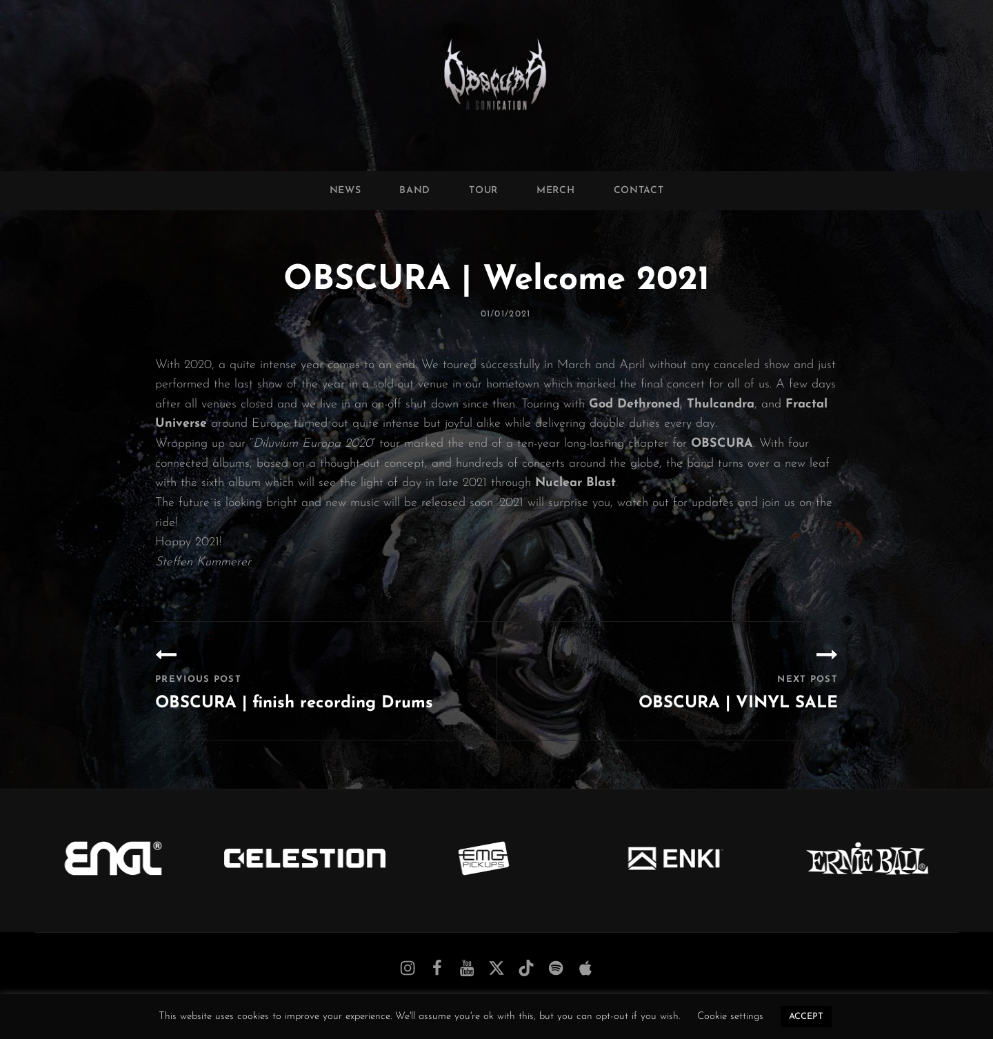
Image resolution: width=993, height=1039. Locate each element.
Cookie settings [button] (730, 1016)
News (345, 190)
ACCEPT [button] (806, 1016)
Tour (483, 190)
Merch (555, 190)
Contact (639, 190)
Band (414, 190)
